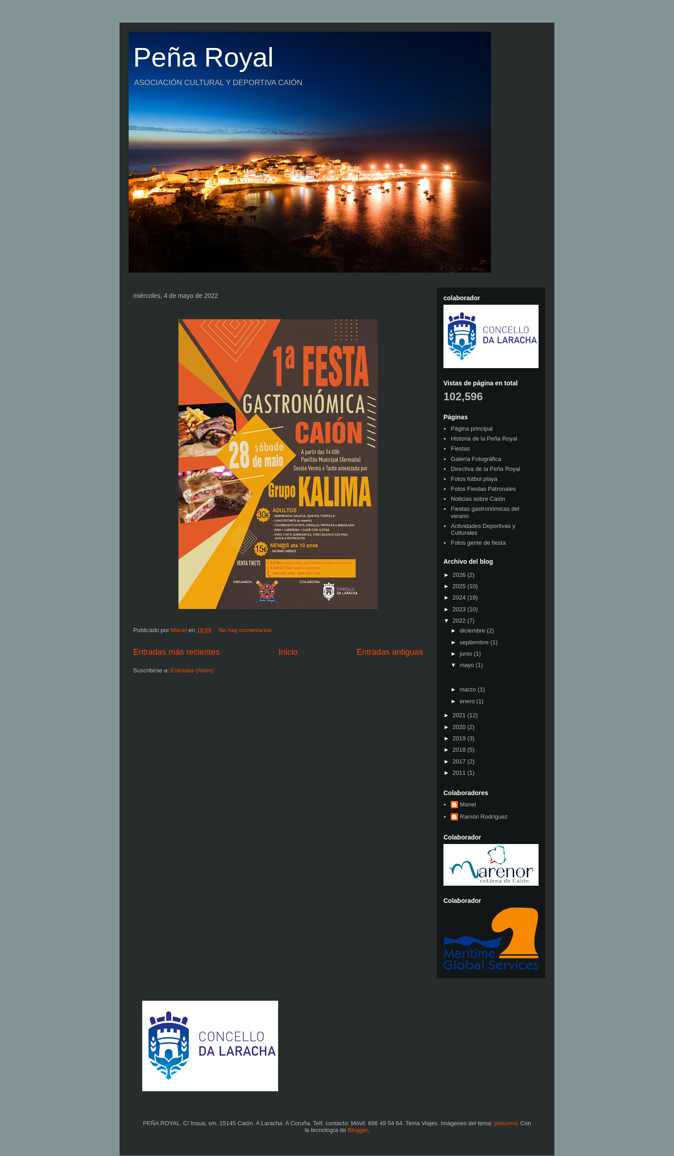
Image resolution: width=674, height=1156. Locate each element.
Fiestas (460, 448)
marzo (469, 689)
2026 (460, 574)
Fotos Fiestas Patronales (483, 488)
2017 (460, 761)
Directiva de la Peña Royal (485, 468)
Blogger (358, 1130)
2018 (460, 749)
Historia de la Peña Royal (484, 438)
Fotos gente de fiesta (478, 542)
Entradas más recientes (176, 652)
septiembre (475, 642)
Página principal (472, 428)
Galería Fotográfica (476, 459)
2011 (460, 772)
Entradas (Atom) (191, 670)
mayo (468, 665)
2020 (460, 727)
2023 (460, 609)
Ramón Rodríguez (484, 816)
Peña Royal (203, 57)
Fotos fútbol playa (474, 478)
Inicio (288, 652)
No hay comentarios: (246, 630)
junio (467, 653)
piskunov (505, 1123)
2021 (460, 715)
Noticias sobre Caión (478, 498)
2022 (460, 620)
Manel (468, 804)
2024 (460, 597)
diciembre (473, 630)
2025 (460, 586)
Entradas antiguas (389, 652)
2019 (460, 738)
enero (468, 701)
